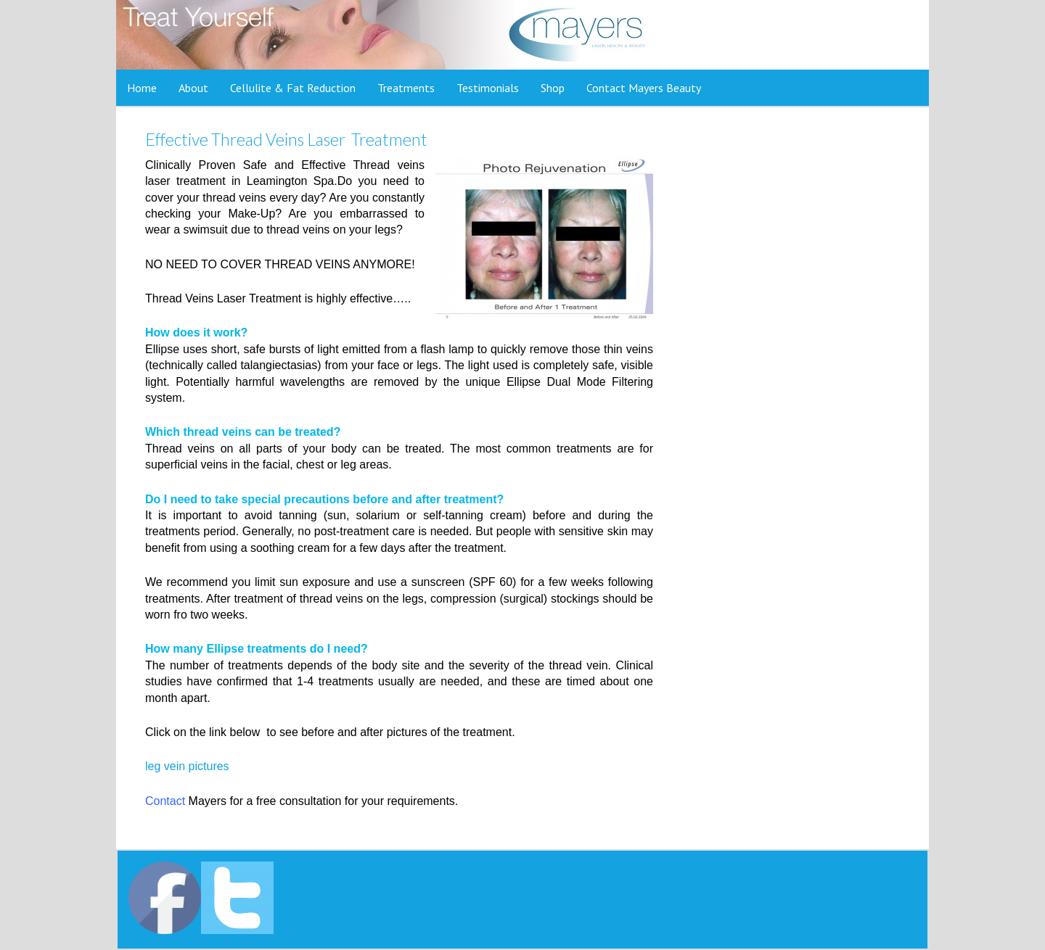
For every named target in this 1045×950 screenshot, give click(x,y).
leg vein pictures (187, 766)
